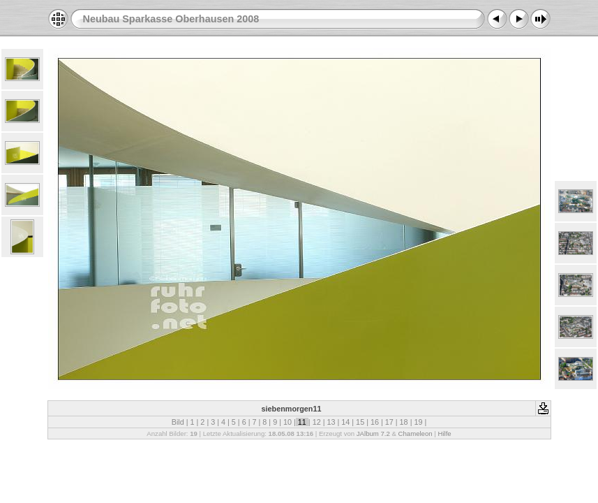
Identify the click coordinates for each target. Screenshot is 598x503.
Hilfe (444, 433)
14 (345, 422)
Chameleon (415, 433)
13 (330, 422)
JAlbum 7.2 (373, 433)
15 (360, 422)
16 (374, 422)
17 (389, 422)
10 (287, 422)
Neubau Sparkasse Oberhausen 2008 (171, 18)
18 (404, 422)
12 (317, 422)
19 (418, 422)
